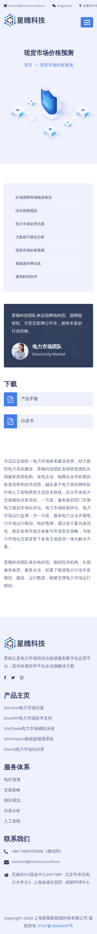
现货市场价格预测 (30, 250)
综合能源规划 (26, 210)
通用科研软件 (26, 277)
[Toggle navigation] (87, 22)
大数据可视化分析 (30, 237)
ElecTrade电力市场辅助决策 (29, 728)
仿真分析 (12, 810)
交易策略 (12, 789)
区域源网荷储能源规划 (34, 197)
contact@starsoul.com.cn (24, 6)
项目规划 (12, 800)
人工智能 (12, 821)
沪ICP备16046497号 (55, 925)
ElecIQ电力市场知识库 (24, 749)
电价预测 (12, 779)
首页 (28, 64)
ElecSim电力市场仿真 (24, 707)
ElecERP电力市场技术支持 (28, 718)
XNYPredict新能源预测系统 (29, 738)
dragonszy (62, 6)
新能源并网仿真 (28, 263)
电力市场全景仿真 (30, 224)
